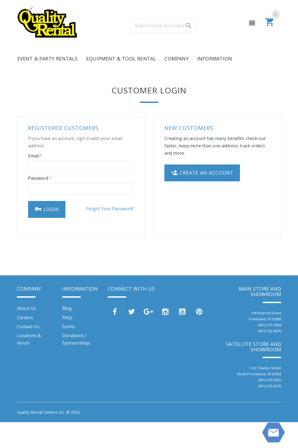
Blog (67, 308)
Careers (25, 318)
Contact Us (28, 327)
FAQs (67, 318)
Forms (68, 327)
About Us (26, 308)
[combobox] (163, 25)
